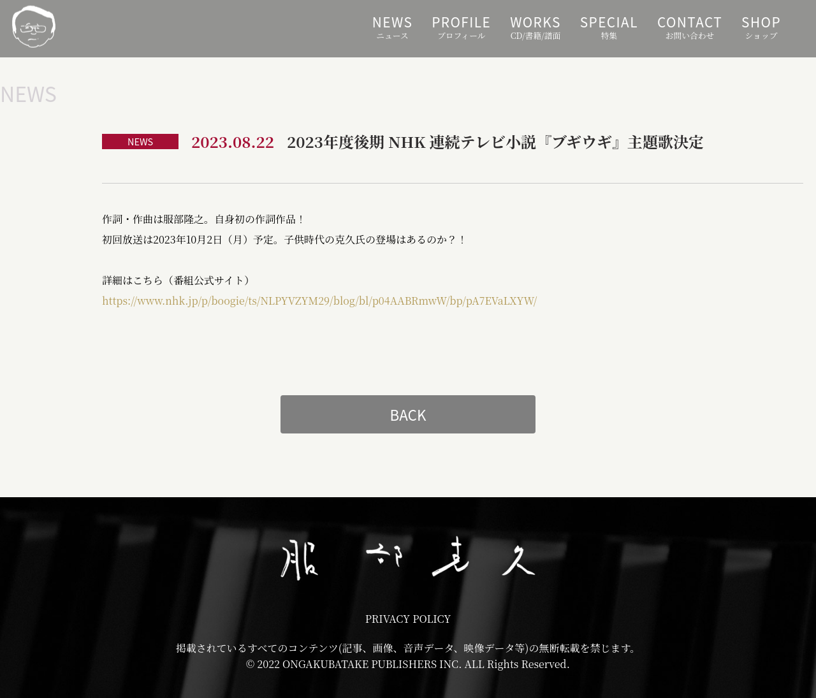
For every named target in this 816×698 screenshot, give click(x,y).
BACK (408, 414)
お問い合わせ (689, 26)
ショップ (761, 26)
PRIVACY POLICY (408, 618)
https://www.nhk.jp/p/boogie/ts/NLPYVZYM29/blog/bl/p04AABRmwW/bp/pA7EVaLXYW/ (319, 300)
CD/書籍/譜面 (535, 26)
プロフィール (461, 26)
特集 (609, 26)
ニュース (392, 26)
